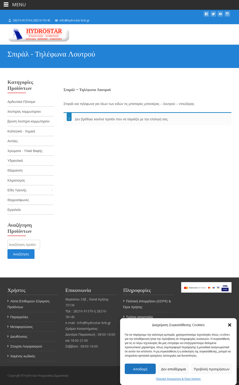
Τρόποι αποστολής (139, 317)
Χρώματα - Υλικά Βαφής (24, 151)
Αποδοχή (140, 369)
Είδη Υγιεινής (17, 190)
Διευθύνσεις (19, 336)
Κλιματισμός (16, 180)
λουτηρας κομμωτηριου (24, 111)
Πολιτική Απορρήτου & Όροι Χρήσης (178, 379)
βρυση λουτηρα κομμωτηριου (28, 121)
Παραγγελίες (19, 317)
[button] (229, 325)
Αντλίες (12, 141)
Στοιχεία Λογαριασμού (26, 346)
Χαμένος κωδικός (22, 356)
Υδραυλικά (15, 160)
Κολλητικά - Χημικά (21, 131)
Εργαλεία (14, 209)
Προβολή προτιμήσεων (211, 369)
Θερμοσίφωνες (18, 200)
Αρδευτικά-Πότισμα (21, 101)
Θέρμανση (15, 170)
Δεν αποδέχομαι (173, 369)
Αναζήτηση (21, 254)
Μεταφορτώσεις (21, 326)
